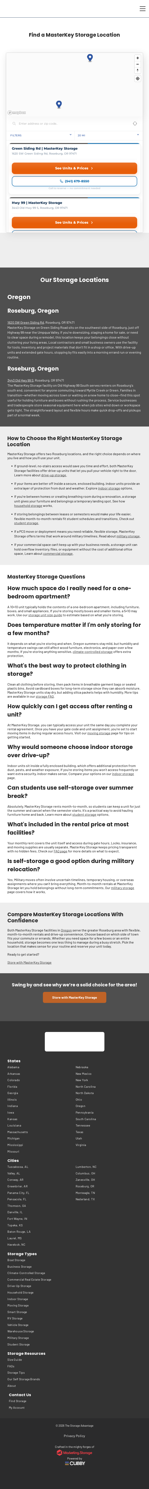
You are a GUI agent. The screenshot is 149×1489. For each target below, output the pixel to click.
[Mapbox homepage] (16, 112)
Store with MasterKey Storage (29, 962)
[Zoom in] (138, 58)
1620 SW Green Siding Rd (25, 322)
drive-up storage (53, 475)
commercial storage (58, 553)
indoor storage (109, 488)
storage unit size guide (45, 615)
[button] (59, 104)
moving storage (99, 733)
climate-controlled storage (93, 652)
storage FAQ (45, 696)
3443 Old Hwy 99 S (20, 380)
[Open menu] (143, 9)
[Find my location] (138, 78)
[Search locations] (71, 123)
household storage (28, 505)
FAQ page (60, 851)
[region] (74, 84)
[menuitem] (40, 1067)
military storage (128, 536)
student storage (26, 523)
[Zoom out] (138, 64)
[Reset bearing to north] (138, 70)
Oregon (66, 930)
